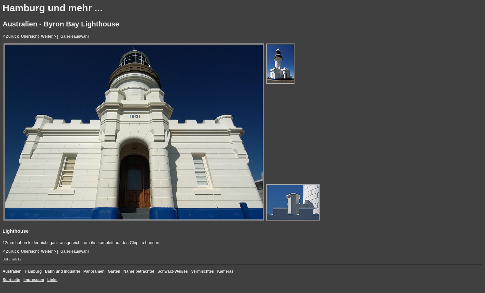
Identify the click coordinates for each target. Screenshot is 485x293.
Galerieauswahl (74, 36)
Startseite (11, 280)
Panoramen (94, 271)
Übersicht (30, 36)
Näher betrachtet (139, 271)
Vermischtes (202, 271)
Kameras (225, 271)
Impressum (34, 280)
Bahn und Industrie (62, 271)
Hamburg (33, 271)
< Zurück (11, 36)
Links (52, 280)
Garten (114, 271)
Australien (12, 271)
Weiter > (48, 36)
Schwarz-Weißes (172, 271)
